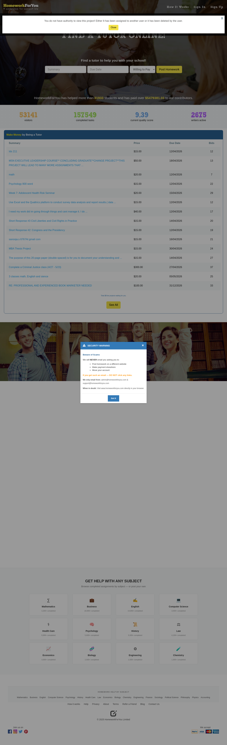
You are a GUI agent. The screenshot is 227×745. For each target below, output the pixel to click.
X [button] (222, 18)
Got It (113, 398)
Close (113, 27)
